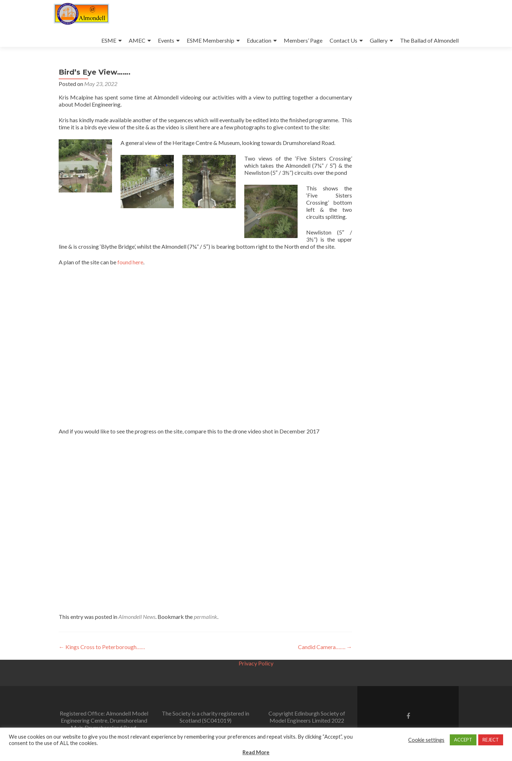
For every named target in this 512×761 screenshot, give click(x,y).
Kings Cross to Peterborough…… (102, 646)
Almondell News (136, 616)
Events (166, 40)
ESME (108, 40)
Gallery (379, 40)
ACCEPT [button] (463, 740)
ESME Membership (210, 40)
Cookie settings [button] (426, 740)
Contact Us (343, 40)
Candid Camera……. (325, 646)
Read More (256, 752)
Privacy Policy (256, 663)
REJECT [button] (490, 740)
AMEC (137, 40)
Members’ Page (303, 40)
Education (259, 40)
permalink (205, 616)
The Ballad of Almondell (429, 40)
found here (130, 262)
